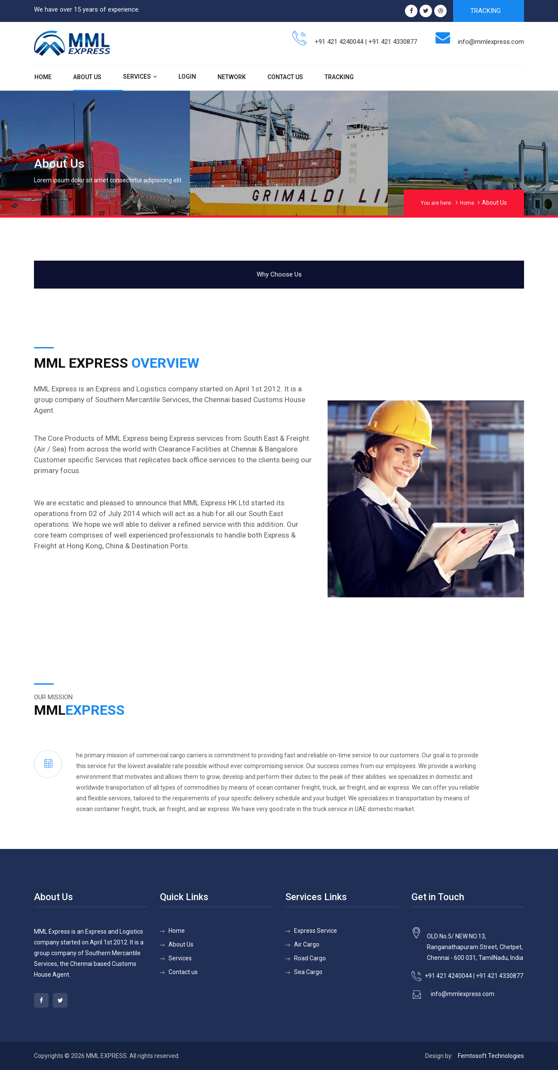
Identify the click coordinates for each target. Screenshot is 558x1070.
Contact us (183, 972)
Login (187, 76)
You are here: (436, 203)
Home (43, 77)
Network (232, 77)
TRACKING (485, 11)
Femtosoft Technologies (491, 1055)
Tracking (339, 77)
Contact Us (285, 77)
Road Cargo (310, 958)
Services (137, 76)
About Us (87, 77)
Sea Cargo (308, 972)
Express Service (315, 930)
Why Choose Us (279, 274)
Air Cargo (306, 944)
